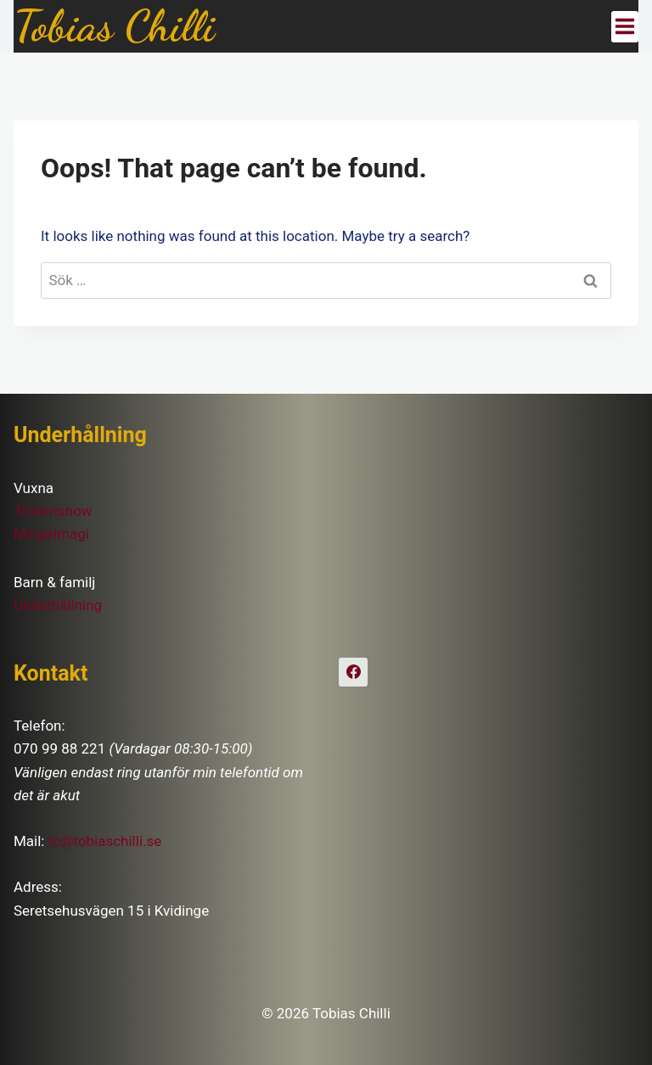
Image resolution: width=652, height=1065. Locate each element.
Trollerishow (53, 510)
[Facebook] (353, 672)
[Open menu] (624, 26)
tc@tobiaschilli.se (105, 840)
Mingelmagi (51, 533)
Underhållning (58, 605)
